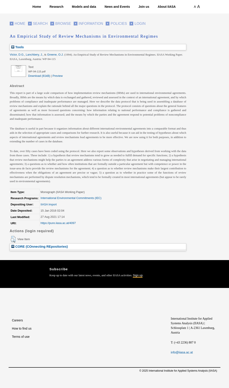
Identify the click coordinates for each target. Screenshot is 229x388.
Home (36, 6)
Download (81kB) (39, 75)
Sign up (138, 275)
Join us (143, 6)
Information (91, 23)
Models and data (84, 6)
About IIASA (167, 6)
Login (140, 23)
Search (40, 23)
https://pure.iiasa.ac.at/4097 (58, 223)
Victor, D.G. (17, 54)
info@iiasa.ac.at (182, 352)
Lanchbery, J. (34, 54)
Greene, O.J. (55, 54)
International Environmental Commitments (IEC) (71, 198)
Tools (17, 47)
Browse (63, 23)
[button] (13, 239)
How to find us (22, 328)
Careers (17, 320)
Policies (119, 23)
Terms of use (21, 336)
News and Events (117, 6)
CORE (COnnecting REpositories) (39, 246)
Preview (58, 75)
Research (56, 6)
